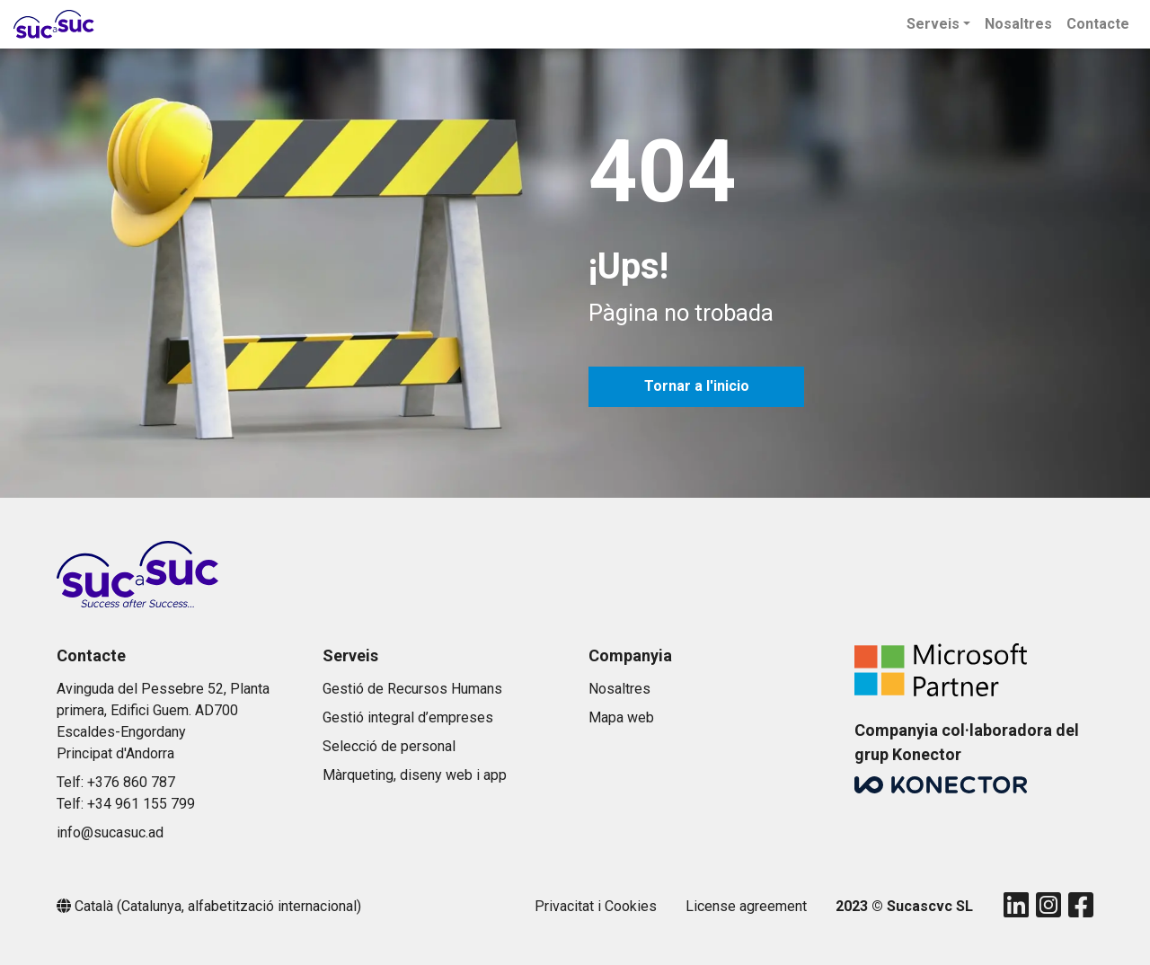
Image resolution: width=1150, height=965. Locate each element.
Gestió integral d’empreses (408, 717)
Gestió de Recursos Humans (412, 688)
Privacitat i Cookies (596, 906)
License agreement (746, 906)
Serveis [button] (933, 23)
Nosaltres (1018, 23)
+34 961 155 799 (141, 803)
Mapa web (621, 717)
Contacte (1097, 23)
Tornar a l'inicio (696, 385)
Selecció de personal (389, 746)
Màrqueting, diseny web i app (415, 775)
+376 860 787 (131, 782)
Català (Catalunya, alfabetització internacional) (218, 906)
